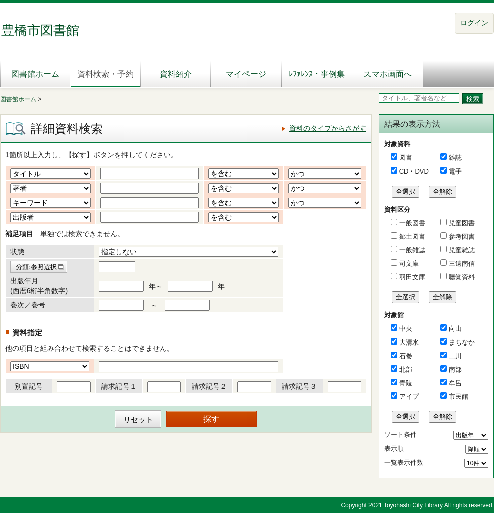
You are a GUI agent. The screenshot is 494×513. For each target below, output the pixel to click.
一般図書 (411, 223)
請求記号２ (209, 386)
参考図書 (461, 236)
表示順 (394, 448)
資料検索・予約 (105, 74)
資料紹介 (176, 74)
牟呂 (455, 383)
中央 (405, 328)
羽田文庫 (411, 277)
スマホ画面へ (387, 74)
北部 (405, 369)
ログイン (474, 23)
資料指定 (27, 332)
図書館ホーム (35, 74)
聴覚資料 (461, 277)
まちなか (462, 342)
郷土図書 (411, 236)
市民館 (458, 396)
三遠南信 (461, 263)
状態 (17, 252)
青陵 (405, 383)
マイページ (246, 74)
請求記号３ (299, 386)
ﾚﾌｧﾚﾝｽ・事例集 (317, 74)
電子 (455, 171)
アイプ (409, 396)
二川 (455, 356)
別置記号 (29, 386)
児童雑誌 (461, 250)
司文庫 (408, 263)
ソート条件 (400, 434)
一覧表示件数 (403, 462)
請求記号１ (119, 386)
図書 (405, 157)
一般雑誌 (411, 250)
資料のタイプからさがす (327, 128)
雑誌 (455, 157)
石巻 (405, 356)
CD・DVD (414, 171)
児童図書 (461, 223)
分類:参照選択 (36, 267)
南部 (455, 369)
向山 (455, 328)
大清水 (409, 342)
